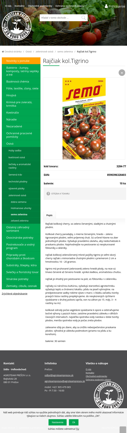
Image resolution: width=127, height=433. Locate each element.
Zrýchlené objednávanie (14, 293)
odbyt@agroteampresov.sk (59, 375)
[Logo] (16, 26)
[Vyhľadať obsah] (83, 17)
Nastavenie (57, 422)
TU (77, 428)
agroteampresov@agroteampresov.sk (65, 381)
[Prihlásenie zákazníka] (115, 6)
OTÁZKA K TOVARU (60, 193)
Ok (73, 422)
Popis (49, 215)
